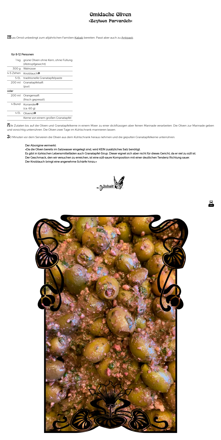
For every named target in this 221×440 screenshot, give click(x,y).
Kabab (79, 37)
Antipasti (127, 37)
